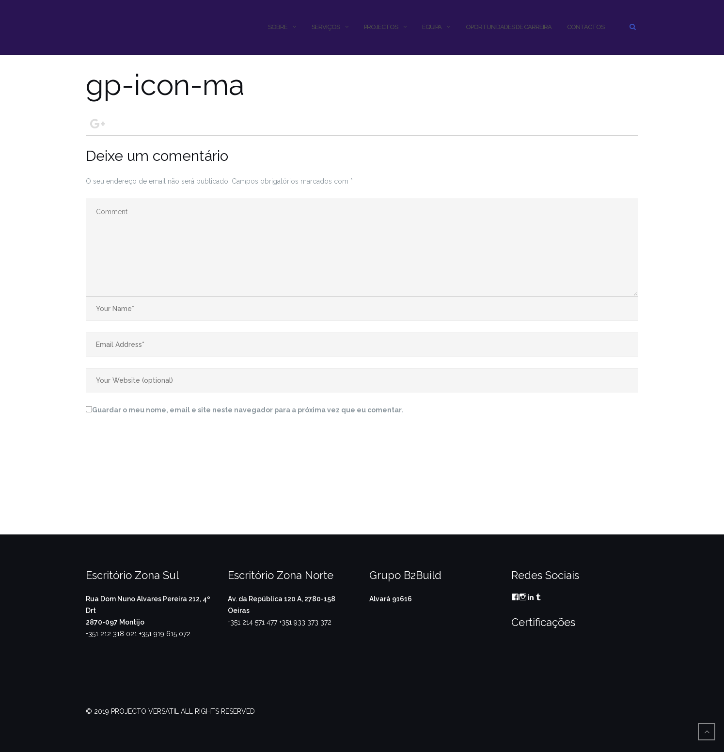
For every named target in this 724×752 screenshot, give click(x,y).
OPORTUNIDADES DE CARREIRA (508, 27)
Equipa (431, 27)
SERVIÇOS (326, 27)
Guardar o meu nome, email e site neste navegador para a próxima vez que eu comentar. (247, 410)
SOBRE (277, 27)
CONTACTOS (585, 27)
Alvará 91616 (390, 599)
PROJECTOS (381, 27)
